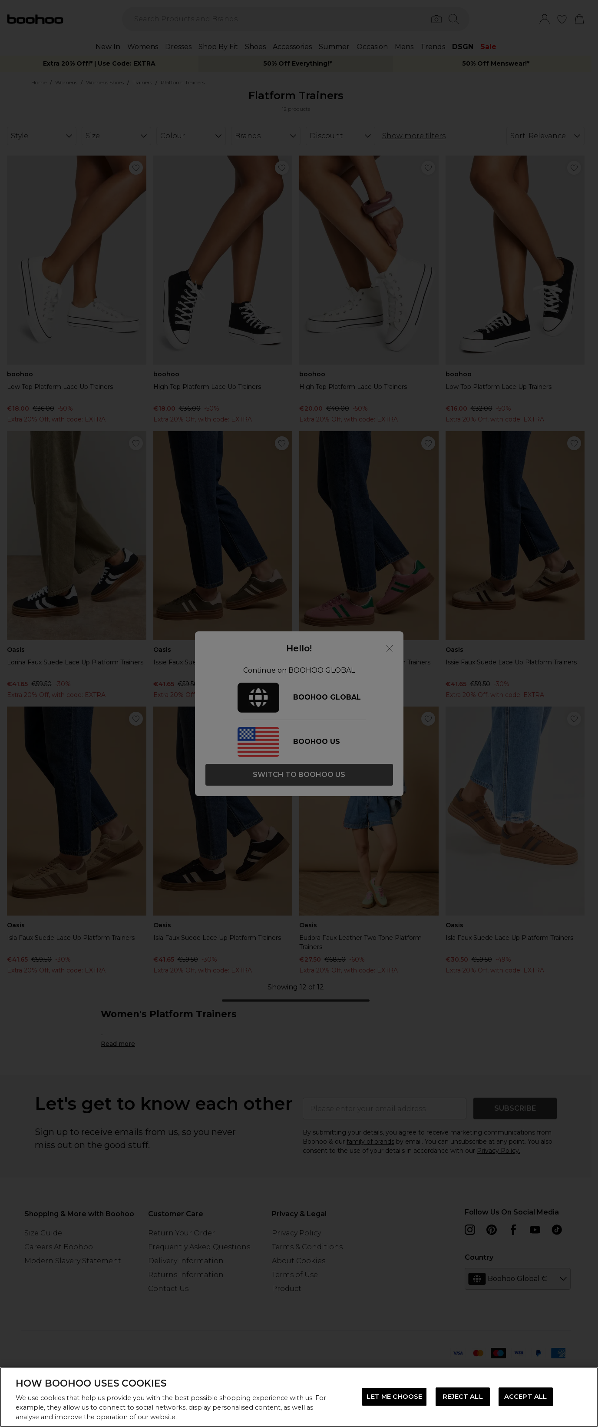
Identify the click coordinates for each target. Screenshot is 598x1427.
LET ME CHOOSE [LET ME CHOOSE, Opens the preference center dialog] (394, 1396)
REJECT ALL (462, 1396)
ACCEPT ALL (525, 1396)
